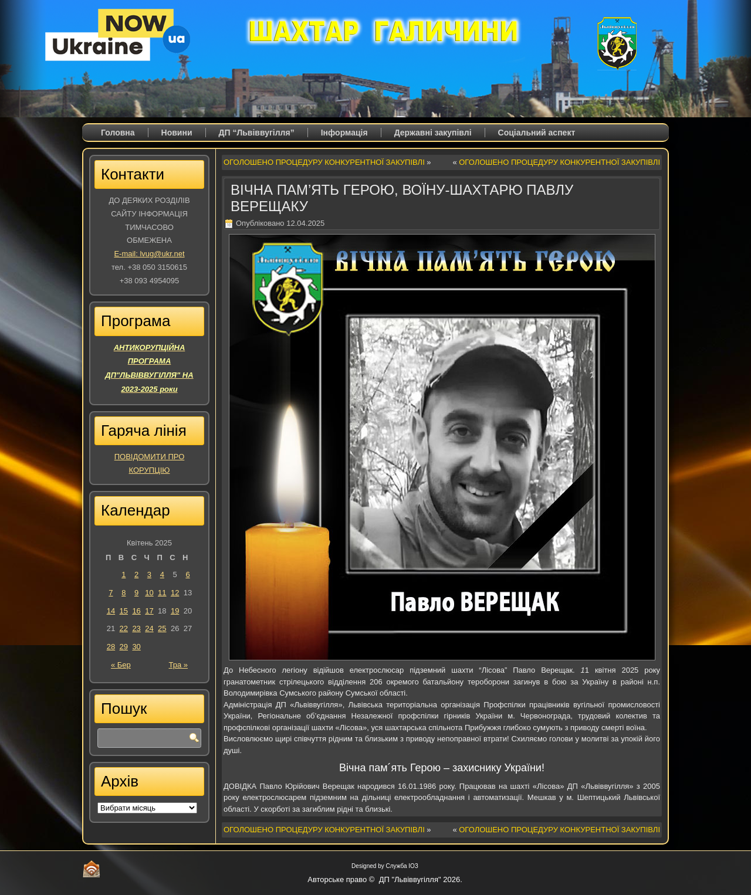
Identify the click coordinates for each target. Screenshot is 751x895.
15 (124, 610)
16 (136, 610)
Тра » (178, 664)
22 (124, 628)
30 (136, 646)
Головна (118, 132)
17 (149, 610)
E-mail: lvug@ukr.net (149, 253)
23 (136, 628)
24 (149, 628)
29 (124, 646)
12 (175, 592)
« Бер (121, 664)
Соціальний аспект (537, 132)
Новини (176, 132)
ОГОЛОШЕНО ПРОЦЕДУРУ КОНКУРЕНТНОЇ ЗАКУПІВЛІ (324, 162)
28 (111, 646)
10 (149, 592)
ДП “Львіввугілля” (257, 132)
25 (162, 628)
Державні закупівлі (433, 132)
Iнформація (344, 132)
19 (175, 610)
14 (111, 610)
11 (162, 592)
